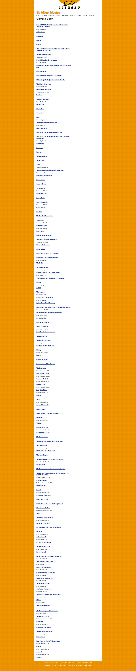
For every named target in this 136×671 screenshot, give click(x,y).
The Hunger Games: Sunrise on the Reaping (50, 469)
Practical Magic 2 (42, 379)
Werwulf (39, 531)
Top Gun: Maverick (42, 99)
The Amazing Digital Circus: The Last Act (49, 170)
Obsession (40, 113)
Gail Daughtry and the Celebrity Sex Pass (50, 278)
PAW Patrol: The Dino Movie (45, 332)
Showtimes (69, 665)
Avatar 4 (39, 652)
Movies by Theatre (62, 665)
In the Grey (40, 104)
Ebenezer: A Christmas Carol (45, 451)
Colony (38, 355)
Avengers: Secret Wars (44, 627)
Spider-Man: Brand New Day (45, 303)
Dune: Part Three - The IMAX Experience (49, 504)
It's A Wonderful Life (43, 508)
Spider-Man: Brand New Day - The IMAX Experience (53, 307)
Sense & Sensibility (42, 405)
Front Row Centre (47, 662)
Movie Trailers (65, 15)
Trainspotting (40, 188)
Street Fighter (40, 409)
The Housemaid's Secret (44, 631)
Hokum (38, 40)
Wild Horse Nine (41, 445)
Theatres (58, 15)
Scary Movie (40, 198)
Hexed (38, 490)
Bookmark (92, 15)
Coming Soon (51, 15)
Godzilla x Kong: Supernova (45, 572)
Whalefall (39, 417)
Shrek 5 (38, 513)
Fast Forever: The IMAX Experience (48, 641)
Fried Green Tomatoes (43, 89)
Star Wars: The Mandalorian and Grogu (49, 132)
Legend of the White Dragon (45, 364)
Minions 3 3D (40, 249)
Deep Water (40, 36)
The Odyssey (40, 292)
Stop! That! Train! (42, 202)
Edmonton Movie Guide (65, 662)
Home (37, 15)
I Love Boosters (41, 128)
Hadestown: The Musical (44, 297)
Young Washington (42, 267)
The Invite (39, 263)
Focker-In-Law (41, 485)
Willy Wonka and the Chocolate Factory (49, 312)
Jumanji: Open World (43, 523)
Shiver (38, 600)
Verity (38, 399)
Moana (38, 282)
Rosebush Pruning (42, 322)
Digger (38, 395)
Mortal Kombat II (41, 71)
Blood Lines (40, 231)
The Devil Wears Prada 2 (44, 54)
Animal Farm (40, 32)
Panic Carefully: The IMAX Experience (48, 556)
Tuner (38, 164)
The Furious (40, 160)
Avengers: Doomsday (43, 495)
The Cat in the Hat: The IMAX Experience (49, 441)
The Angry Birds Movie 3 (44, 517)
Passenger (39, 148)
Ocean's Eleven (41, 225)
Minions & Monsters (43, 245)
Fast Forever (40, 637)
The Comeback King (43, 546)
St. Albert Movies (48, 12)
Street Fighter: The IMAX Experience (48, 413)
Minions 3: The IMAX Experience (47, 257)
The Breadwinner (42, 156)
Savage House (41, 184)
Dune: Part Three (42, 499)
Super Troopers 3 (42, 326)
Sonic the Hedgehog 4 (43, 567)
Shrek (38, 117)
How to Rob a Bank (42, 373)
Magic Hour (40, 109)
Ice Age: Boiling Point (43, 542)
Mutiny (38, 350)
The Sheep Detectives (43, 84)
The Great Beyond (42, 455)
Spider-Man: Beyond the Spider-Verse (48, 594)
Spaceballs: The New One (44, 578)
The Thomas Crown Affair (44, 561)
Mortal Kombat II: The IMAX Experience (49, 75)
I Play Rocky (40, 464)
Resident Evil (40, 384)
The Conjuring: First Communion (47, 611)
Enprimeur (73, 662)
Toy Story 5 (40, 220)
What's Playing (54, 665)
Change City (73, 15)
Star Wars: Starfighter (43, 589)
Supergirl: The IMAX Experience (47, 239)
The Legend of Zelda (43, 583)
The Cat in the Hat (42, 437)
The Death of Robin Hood (44, 216)
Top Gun (39, 95)
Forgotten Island (41, 390)
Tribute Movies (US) (87, 662)
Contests (79, 15)
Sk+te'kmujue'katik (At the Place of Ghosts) (50, 80)
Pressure (39, 152)
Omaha (38, 44)
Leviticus (39, 212)
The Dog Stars (41, 368)
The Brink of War (41, 336)
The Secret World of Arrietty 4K (46, 122)
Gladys (38, 646)
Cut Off (38, 288)
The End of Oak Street (43, 340)
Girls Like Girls (41, 207)
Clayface (39, 423)
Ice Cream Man (41, 318)
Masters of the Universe (44, 175)
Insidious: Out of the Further (45, 346)
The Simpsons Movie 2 (43, 605)
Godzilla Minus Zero (43, 433)
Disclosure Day (41, 193)
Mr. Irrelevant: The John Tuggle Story (48, 527)
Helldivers (39, 621)
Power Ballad (40, 180)
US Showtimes (79, 662)
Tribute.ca (79, 665)
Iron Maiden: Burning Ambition (46, 60)
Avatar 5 (39, 657)
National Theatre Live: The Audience (48, 272)
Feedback (85, 15)
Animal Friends (41, 537)
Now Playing (44, 15)
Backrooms (40, 143)
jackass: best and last (43, 235)
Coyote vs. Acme (42, 359)
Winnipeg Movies (56, 662)
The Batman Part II (42, 616)
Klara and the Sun (42, 427)
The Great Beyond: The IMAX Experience (49, 459)
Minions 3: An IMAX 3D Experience (47, 253)
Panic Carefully (41, 552)
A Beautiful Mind (41, 480)
